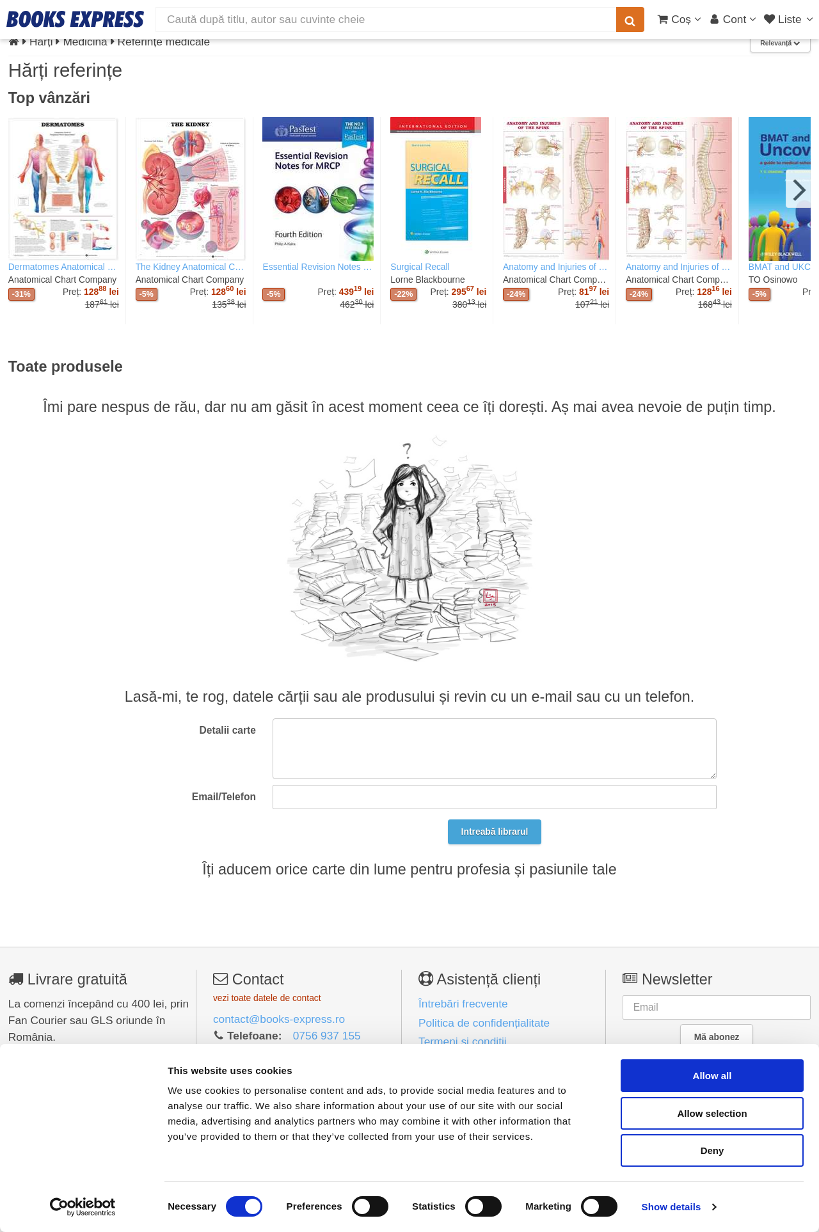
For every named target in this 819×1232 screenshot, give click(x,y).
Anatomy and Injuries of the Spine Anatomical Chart (679, 267)
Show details (671, 1206)
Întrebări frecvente (463, 1003)
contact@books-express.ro (279, 1019)
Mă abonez (717, 1037)
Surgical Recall (419, 267)
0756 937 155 (327, 1035)
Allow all (712, 1075)
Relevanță (780, 43)
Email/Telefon (224, 796)
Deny (712, 1150)
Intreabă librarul (495, 831)
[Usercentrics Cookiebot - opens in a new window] (83, 1207)
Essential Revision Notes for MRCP (318, 267)
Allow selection (712, 1113)
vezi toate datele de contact (267, 998)
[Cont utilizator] (733, 19)
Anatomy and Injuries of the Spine (556, 267)
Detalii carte (228, 730)
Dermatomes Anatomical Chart (63, 267)
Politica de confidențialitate (484, 1022)
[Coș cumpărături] (679, 19)
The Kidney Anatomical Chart (191, 267)
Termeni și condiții (462, 1041)
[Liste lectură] (790, 19)
